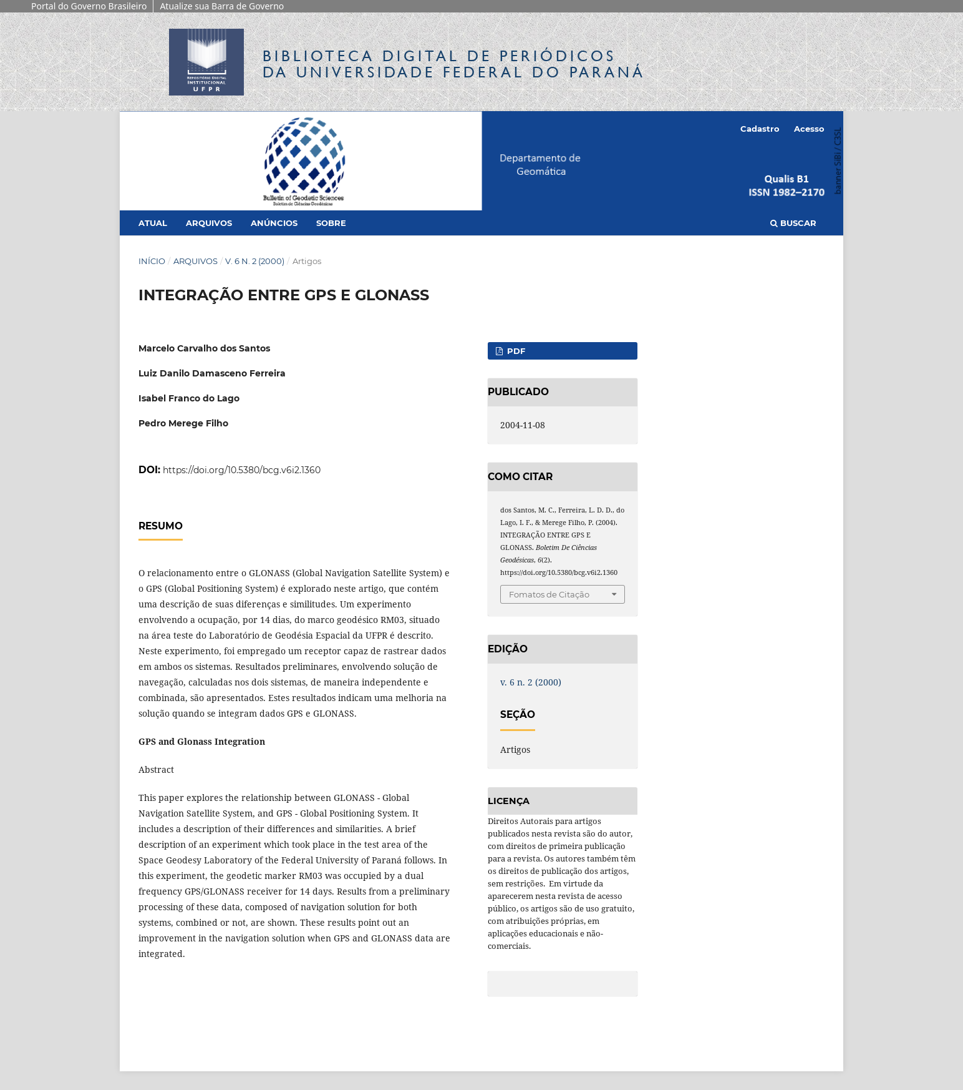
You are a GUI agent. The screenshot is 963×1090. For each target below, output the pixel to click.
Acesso (809, 129)
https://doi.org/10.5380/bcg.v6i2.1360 (242, 470)
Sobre (331, 223)
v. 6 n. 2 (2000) (254, 261)
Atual (152, 223)
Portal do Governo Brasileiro (89, 6)
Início (151, 261)
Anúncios (274, 223)
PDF (515, 351)
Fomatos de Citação (549, 594)
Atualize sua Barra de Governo (222, 6)
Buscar (793, 223)
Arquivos (209, 223)
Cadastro (760, 129)
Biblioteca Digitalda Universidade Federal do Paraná (454, 64)
